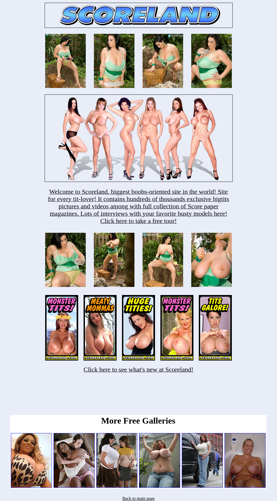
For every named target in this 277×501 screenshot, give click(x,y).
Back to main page (138, 498)
